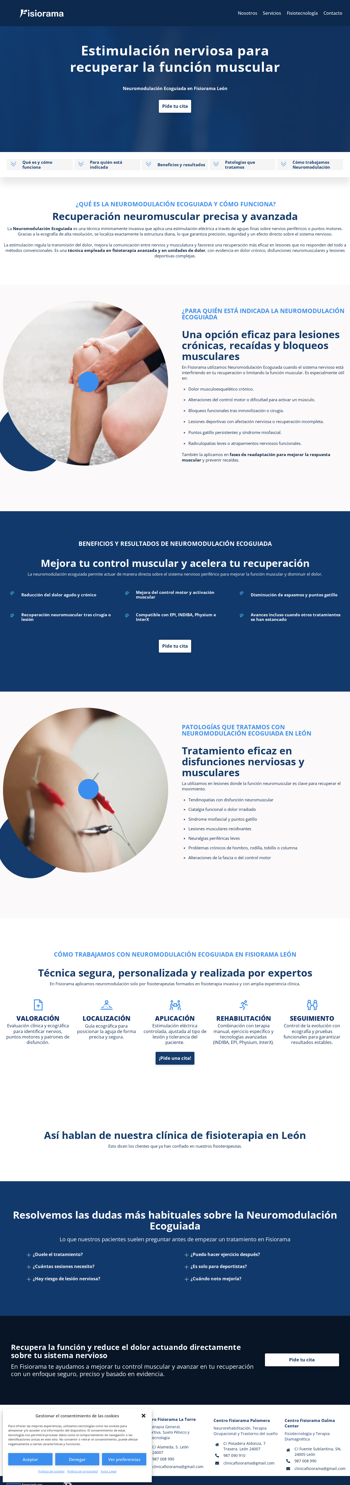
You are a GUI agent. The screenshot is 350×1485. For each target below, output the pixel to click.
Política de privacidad (82, 1471)
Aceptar (30, 1459)
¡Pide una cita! (175, 1044)
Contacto (332, 13)
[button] (143, 1415)
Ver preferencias (124, 1459)
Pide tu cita (175, 106)
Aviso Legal (108, 1471)
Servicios (272, 13)
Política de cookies (51, 1471)
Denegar (77, 1459)
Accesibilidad (224, 1474)
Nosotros (247, 13)
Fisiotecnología (302, 13)
